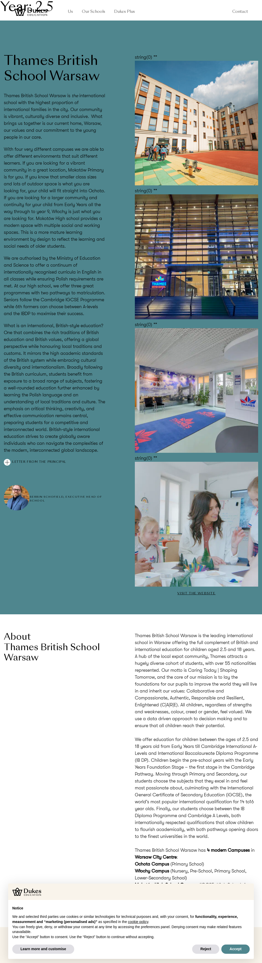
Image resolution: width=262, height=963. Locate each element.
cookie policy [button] (138, 922)
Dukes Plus (124, 12)
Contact (240, 12)
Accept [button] (236, 949)
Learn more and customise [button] (43, 949)
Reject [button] (205, 949)
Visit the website (196, 593)
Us (70, 12)
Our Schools (93, 12)
